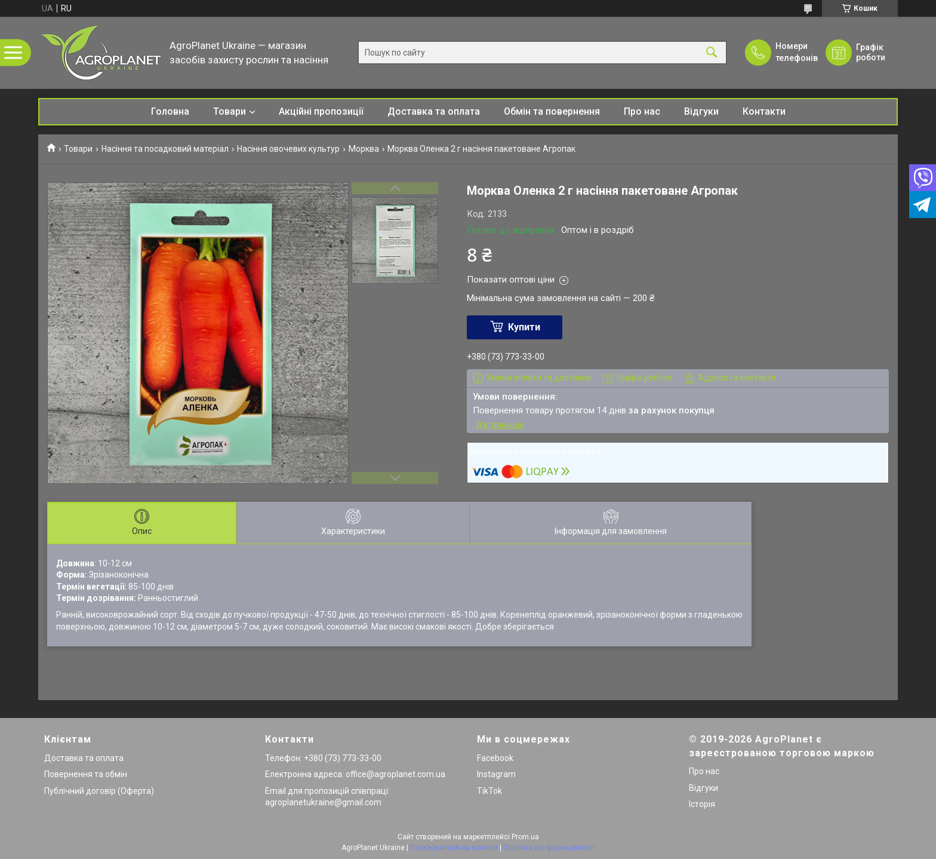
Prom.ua (525, 837)
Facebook (495, 758)
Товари (229, 111)
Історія (702, 804)
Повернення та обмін (85, 774)
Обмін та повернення (552, 111)
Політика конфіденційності (549, 847)
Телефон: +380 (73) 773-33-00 (323, 758)
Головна (170, 111)
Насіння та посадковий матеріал (165, 149)
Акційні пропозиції (321, 111)
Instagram (496, 774)
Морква (364, 149)
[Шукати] (711, 53)
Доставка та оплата (433, 111)
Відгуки (701, 111)
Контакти (764, 111)
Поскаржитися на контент (454, 847)
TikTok (489, 791)
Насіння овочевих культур (288, 149)
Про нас (642, 111)
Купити (524, 327)
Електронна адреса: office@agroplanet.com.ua (355, 774)
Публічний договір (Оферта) (99, 791)
